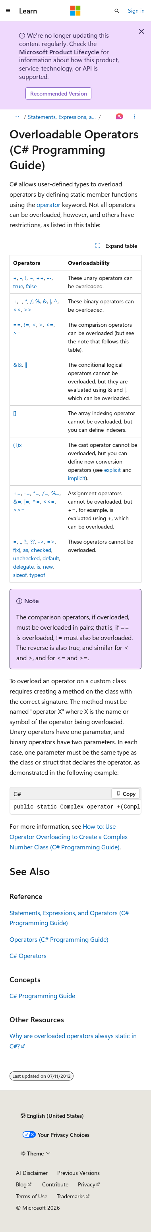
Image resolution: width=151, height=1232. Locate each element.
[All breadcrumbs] (16, 117)
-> (41, 541)
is (38, 566)
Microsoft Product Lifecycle (59, 52)
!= (26, 324)
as (25, 550)
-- (49, 278)
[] (14, 413)
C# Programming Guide (42, 995)
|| (26, 364)
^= (36, 501)
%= (55, 493)
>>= (19, 509)
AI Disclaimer (32, 1172)
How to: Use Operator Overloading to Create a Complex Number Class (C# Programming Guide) (69, 836)
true (18, 286)
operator (48, 204)
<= (50, 324)
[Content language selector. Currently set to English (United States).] (52, 1115)
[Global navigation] (8, 11)
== (17, 324)
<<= (49, 501)
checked (41, 550)
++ (40, 278)
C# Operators (28, 955)
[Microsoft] (75, 11)
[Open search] (117, 11)
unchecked (26, 558)
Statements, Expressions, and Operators (62, 117)
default (51, 558)
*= (36, 493)
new (48, 566)
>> (28, 309)
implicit (76, 478)
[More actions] (134, 117)
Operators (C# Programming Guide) (59, 939)
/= (45, 493)
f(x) (16, 550)
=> (51, 541)
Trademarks (71, 1196)
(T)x (17, 444)
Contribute (55, 1184)
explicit (112, 469)
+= (17, 493)
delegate (23, 566)
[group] (75, 807)
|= (26, 501)
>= (17, 333)
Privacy (86, 1184)
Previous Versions (78, 1172)
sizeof (20, 575)
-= (27, 493)
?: (25, 541)
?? (32, 541)
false (31, 286)
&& (17, 364)
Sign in (136, 10)
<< (17, 309)
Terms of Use (31, 1196)
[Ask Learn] (120, 117)
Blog (21, 1184)
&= (17, 501)
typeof (37, 575)
